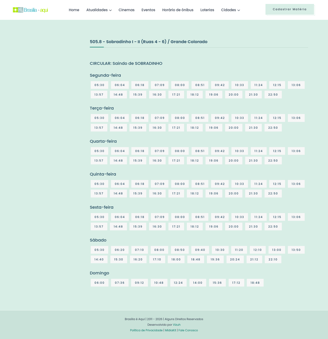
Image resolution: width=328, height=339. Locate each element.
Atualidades (97, 9)
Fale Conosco (188, 330)
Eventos (148, 9)
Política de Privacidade (146, 330)
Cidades (228, 9)
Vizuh (177, 325)
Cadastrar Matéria (290, 9)
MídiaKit (170, 330)
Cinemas (127, 9)
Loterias (207, 9)
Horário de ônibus (177, 9)
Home (74, 9)
